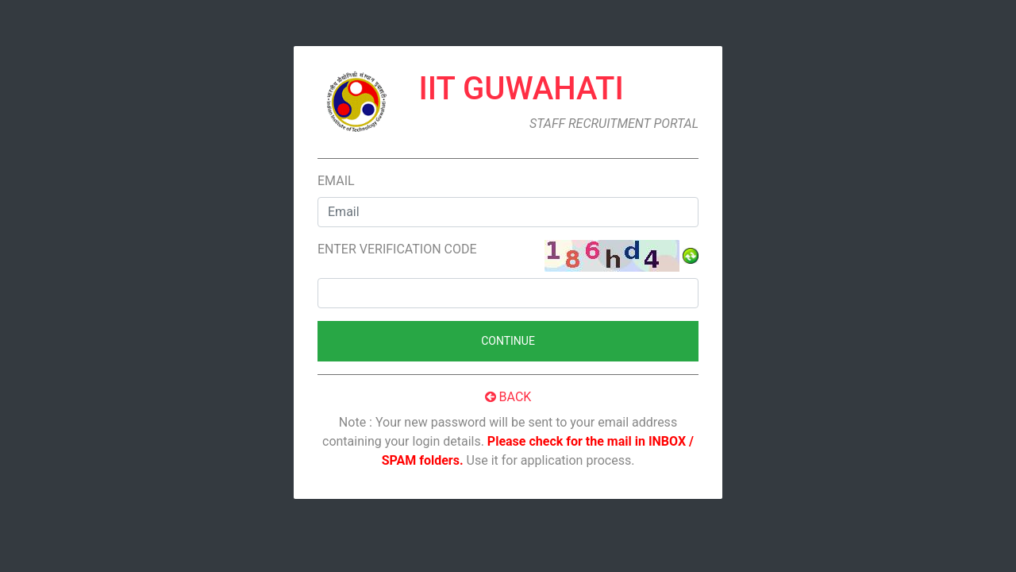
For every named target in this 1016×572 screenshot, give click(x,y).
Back (508, 396)
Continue (508, 340)
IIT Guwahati (521, 88)
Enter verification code (397, 249)
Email (336, 180)
